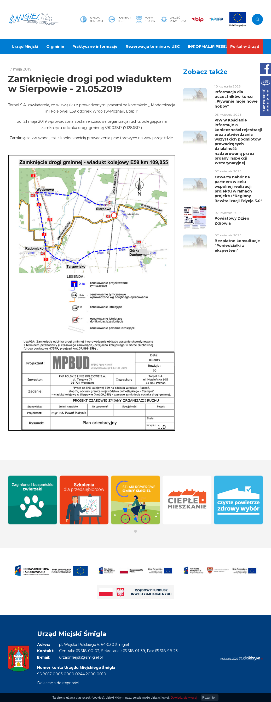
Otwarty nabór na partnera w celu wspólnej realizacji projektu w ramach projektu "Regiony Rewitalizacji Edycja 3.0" (238, 189)
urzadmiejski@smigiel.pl (81, 657)
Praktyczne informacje (95, 46)
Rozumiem (209, 697)
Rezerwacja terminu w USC (153, 46)
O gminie (55, 46)
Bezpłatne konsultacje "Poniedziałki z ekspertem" (237, 245)
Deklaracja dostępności (58, 683)
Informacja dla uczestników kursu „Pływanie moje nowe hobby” (236, 99)
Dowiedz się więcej (184, 697)
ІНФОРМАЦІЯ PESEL (208, 46)
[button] (135, 531)
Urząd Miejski (25, 46)
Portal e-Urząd (244, 46)
